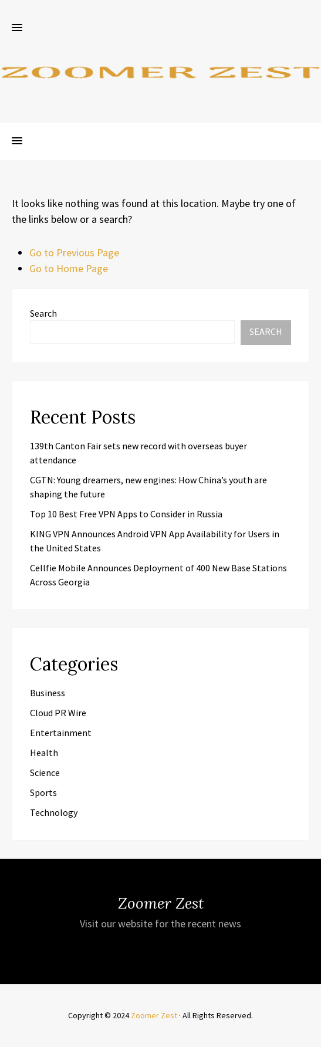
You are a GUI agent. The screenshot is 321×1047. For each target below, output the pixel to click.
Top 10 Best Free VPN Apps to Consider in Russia (126, 514)
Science (45, 772)
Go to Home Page (68, 268)
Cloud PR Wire (58, 713)
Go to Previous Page (74, 252)
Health (44, 752)
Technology (53, 812)
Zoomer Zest (154, 1015)
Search (43, 313)
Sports (43, 792)
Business (47, 693)
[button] (17, 28)
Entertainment (61, 732)
